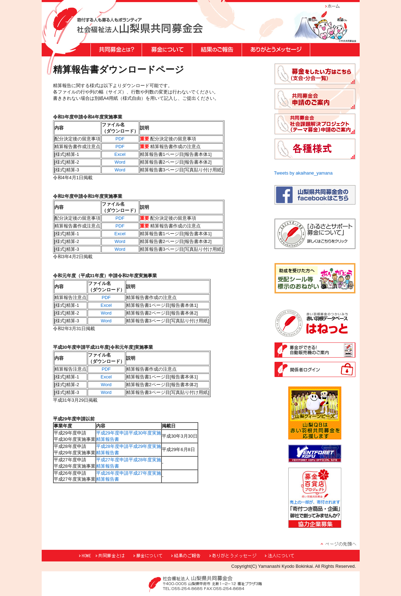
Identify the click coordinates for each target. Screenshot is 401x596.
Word (119, 162)
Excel (119, 154)
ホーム (336, 6)
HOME (86, 555)
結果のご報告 (190, 555)
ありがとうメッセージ (236, 555)
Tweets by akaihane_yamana (303, 173)
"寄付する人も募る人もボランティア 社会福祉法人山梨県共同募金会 (140, 25)
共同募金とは (113, 555)
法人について (290, 555)
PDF (120, 138)
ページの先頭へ (338, 543)
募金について (151, 555)
